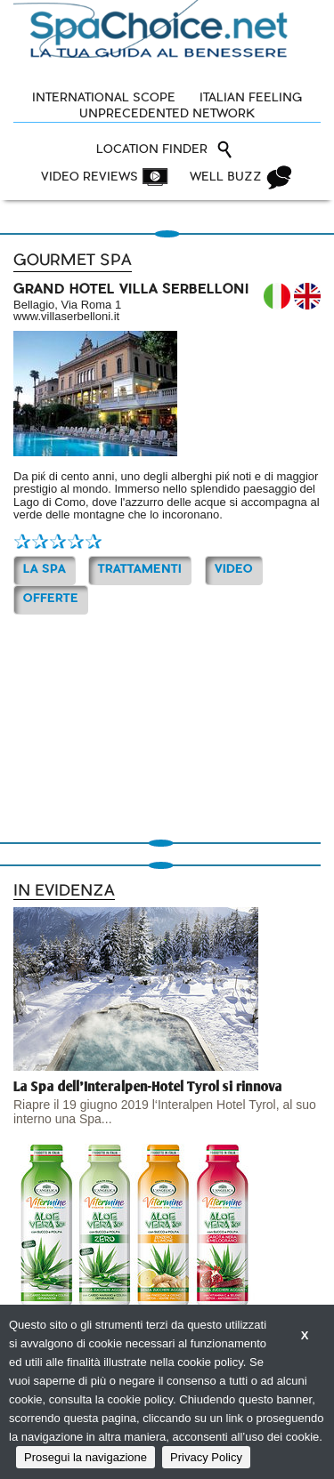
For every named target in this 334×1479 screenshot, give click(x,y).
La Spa (44, 569)
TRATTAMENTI (140, 569)
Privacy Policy (206, 1457)
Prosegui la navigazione (85, 1457)
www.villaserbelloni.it (66, 316)
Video (234, 569)
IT (277, 296)
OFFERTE (50, 599)
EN (307, 296)
